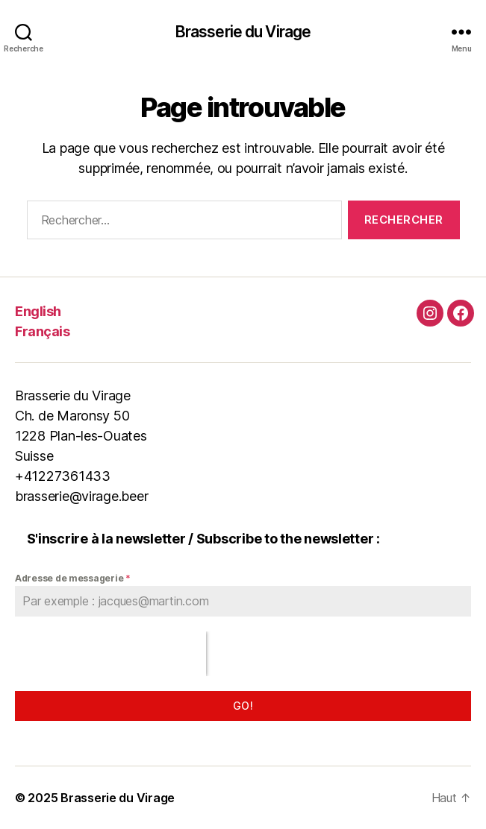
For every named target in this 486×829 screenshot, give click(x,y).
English (38, 311)
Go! (243, 705)
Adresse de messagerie (73, 578)
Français (42, 331)
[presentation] (110, 653)
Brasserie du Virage (243, 32)
